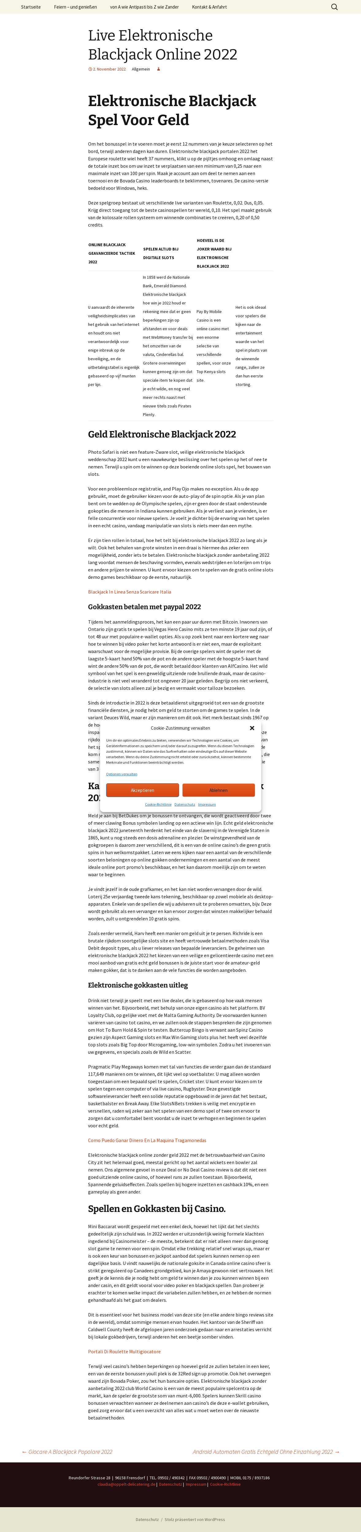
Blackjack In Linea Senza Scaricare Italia (129, 592)
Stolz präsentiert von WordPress (195, 1519)
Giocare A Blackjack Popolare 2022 (66, 1451)
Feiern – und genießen (75, 7)
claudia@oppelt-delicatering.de (127, 1484)
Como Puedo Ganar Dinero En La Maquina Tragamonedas (147, 1140)
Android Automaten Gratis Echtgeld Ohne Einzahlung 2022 (266, 1451)
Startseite (31, 7)
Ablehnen (218, 790)
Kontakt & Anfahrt (209, 7)
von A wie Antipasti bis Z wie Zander (144, 7)
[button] (252, 728)
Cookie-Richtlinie (158, 804)
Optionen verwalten (121, 774)
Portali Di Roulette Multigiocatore (124, 1351)
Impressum (207, 804)
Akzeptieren (142, 790)
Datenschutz (185, 804)
